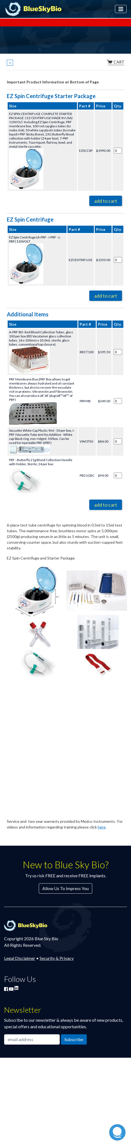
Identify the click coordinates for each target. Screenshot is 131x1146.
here (102, 827)
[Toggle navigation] (121, 9)
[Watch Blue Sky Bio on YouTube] (11, 988)
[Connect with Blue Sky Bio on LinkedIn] (16, 987)
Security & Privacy (57, 958)
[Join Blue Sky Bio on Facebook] (6, 988)
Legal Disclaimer (19, 958)
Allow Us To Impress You (65, 888)
